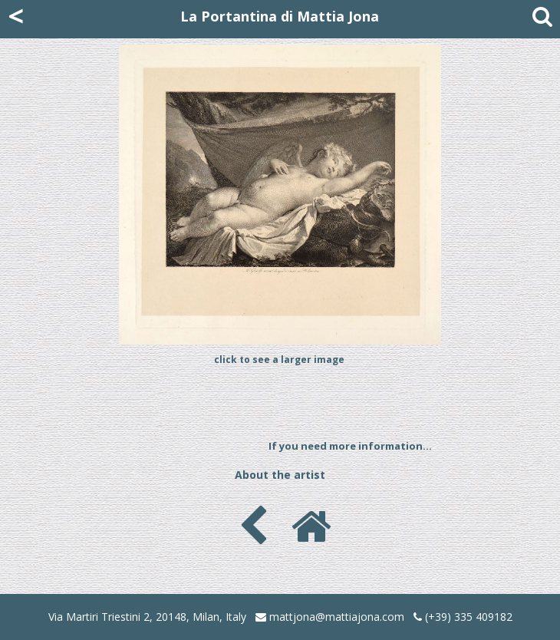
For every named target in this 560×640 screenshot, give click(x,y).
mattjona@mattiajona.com (336, 616)
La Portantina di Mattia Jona (279, 16)
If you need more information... (350, 446)
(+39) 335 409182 (462, 616)
